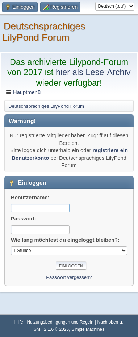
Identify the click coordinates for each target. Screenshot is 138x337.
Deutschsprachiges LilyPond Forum (43, 32)
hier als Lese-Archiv (93, 72)
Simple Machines (87, 329)
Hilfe (18, 322)
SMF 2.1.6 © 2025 (51, 329)
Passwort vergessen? (69, 277)
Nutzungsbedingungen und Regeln (60, 322)
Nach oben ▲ (110, 322)
